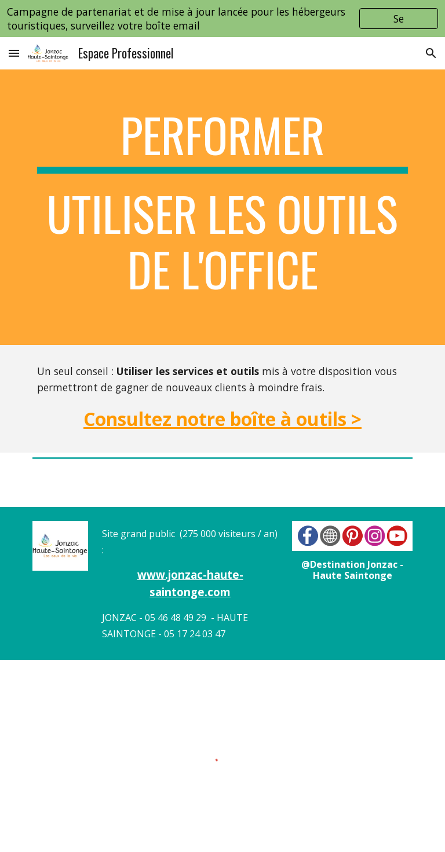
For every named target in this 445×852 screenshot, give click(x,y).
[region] (222, 18)
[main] (222, 207)
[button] (14, 53)
